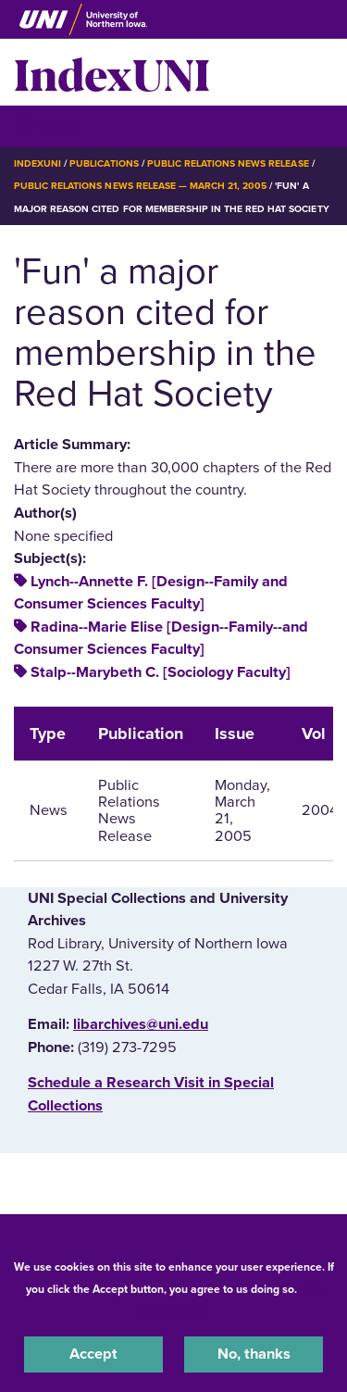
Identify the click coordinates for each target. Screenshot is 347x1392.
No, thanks (254, 1354)
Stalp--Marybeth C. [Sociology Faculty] (161, 672)
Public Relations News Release (228, 163)
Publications (103, 163)
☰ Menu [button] (47, 125)
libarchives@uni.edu (140, 1024)
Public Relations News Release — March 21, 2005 (140, 186)
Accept (93, 1354)
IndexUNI (112, 72)
